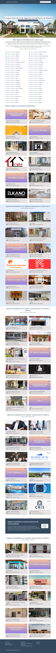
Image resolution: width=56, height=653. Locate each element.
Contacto (38, 643)
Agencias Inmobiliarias (11, 2)
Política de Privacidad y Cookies (26, 645)
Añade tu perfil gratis (9, 644)
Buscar (41, 24)
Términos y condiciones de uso (26, 643)
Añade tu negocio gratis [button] (45, 2)
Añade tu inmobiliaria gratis (44, 526)
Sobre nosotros (8, 643)
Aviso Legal (23, 644)
